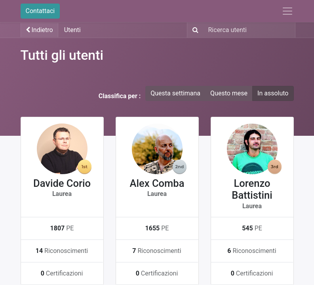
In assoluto (272, 93)
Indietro (39, 30)
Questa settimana (175, 93)
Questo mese (228, 93)
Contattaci (40, 11)
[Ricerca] (193, 30)
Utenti (72, 30)
